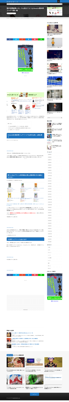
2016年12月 (50, 199)
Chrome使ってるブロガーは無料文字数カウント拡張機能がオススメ (53, 389)
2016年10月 (50, 205)
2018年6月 (49, 163)
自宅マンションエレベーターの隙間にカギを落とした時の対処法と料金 (57, 130)
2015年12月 (50, 231)
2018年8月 (49, 158)
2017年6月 (49, 184)
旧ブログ (13, 14)
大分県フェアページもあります (13, 130)
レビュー (49, 49)
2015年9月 (49, 239)
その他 (49, 37)
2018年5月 (49, 165)
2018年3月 (49, 171)
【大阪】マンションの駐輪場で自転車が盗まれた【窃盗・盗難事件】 (57, 125)
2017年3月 (49, 192)
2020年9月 (49, 155)
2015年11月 (50, 233)
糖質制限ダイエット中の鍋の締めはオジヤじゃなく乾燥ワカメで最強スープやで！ (34, 389)
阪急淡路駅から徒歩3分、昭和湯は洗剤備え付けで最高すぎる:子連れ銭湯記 (25, 345)
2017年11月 (50, 176)
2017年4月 (49, 189)
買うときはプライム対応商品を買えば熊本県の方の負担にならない (19, 129)
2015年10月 (50, 236)
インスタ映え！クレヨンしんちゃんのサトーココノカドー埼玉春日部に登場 (15, 389)
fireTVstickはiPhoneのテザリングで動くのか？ (54, 48)
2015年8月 (49, 241)
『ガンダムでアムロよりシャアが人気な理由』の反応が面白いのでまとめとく (53, 372)
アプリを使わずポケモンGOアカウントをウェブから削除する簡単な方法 (57, 142)
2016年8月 (49, 210)
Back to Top (34, 396)
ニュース (49, 255)
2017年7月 (49, 181)
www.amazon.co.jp (10, 151)
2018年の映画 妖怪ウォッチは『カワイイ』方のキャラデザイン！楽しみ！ (56, 147)
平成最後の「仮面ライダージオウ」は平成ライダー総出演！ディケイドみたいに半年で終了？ (57, 136)
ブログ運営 (50, 257)
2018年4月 (49, 168)
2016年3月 (49, 223)
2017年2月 (49, 194)
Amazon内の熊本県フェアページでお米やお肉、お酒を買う (18, 127)
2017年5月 (49, 186)
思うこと (49, 265)
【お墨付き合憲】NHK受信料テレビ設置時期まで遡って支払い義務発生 (25, 339)
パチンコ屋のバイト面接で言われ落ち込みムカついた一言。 (23, 333)
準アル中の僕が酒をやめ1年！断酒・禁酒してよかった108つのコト (15, 372)
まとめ (49, 102)
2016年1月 (49, 228)
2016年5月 (49, 218)
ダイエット (50, 252)
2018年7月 (49, 160)
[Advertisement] (25, 31)
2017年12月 (50, 173)
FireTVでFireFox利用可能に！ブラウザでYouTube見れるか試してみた (34, 372)
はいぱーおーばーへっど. (16, 399)
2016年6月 (49, 215)
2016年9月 (49, 207)
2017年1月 (49, 197)
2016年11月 (50, 202)
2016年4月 (49, 220)
